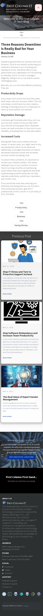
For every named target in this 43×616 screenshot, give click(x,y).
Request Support (9, 581)
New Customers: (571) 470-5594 (16, 9)
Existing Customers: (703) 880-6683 (18, 12)
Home (21, 32)
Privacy (26, 606)
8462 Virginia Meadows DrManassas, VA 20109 (13, 548)
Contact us (7, 587)
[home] (16, 6)
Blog (21, 35)
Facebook (8, 567)
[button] (38, 7)
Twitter (7, 570)
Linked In (8, 573)
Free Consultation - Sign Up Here (21, 457)
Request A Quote (9, 584)
